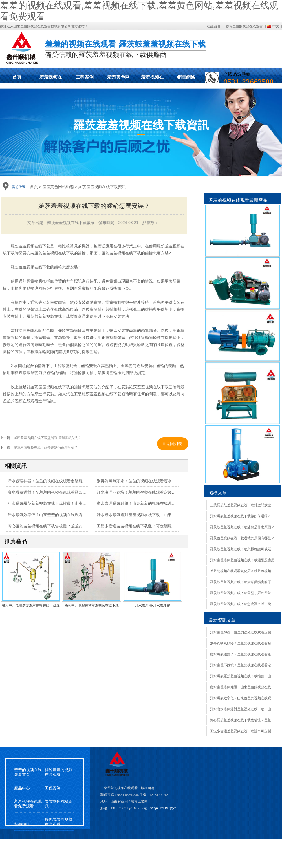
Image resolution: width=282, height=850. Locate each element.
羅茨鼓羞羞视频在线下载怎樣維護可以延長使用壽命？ (243, 549)
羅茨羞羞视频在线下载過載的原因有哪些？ (242, 538)
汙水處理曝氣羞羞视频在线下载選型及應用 (242, 560)
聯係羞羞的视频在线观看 (244, 26)
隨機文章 (218, 493)
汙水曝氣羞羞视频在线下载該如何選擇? (240, 516)
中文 (275, 26)
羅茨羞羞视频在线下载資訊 (102, 187)
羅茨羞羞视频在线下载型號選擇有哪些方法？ (47, 438)
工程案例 (85, 77)
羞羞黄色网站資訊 (58, 803)
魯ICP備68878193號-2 (160, 808)
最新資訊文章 (222, 620)
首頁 (16, 77)
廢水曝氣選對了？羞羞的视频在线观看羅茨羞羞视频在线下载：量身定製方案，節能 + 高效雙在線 (243, 654)
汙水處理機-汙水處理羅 (152, 605)
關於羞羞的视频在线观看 (58, 772)
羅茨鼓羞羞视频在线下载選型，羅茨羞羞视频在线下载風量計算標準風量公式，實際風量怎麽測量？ (243, 593)
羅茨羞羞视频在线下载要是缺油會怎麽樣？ (46, 447)
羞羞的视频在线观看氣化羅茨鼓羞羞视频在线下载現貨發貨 (243, 571)
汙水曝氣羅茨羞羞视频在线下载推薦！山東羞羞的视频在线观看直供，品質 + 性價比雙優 (243, 676)
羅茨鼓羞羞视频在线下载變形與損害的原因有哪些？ (243, 582)
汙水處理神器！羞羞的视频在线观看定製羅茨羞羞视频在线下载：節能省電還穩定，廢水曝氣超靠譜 (243, 632)
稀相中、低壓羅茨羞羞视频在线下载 (92, 605)
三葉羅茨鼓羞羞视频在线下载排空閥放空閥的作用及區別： (243, 505)
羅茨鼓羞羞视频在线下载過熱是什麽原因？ (242, 527)
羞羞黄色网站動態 (118, 79)
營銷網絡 (22, 824)
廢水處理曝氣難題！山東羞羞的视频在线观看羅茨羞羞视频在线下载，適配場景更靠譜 (243, 687)
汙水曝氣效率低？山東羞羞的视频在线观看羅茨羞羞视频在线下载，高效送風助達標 (243, 698)
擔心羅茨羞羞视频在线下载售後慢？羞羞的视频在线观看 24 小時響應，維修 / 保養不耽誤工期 (243, 720)
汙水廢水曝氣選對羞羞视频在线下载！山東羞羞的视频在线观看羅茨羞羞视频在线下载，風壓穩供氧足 (243, 709)
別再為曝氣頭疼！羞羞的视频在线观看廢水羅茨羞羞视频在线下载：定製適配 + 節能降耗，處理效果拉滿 (243, 643)
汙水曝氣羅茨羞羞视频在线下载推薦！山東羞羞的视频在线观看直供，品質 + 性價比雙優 (85, 503)
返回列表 (172, 443)
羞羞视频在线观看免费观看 (152, 79)
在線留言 (214, 26)
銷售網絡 (186, 77)
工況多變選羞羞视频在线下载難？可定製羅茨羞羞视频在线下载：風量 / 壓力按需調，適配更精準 (243, 731)
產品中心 (22, 788)
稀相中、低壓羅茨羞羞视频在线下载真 (31, 605)
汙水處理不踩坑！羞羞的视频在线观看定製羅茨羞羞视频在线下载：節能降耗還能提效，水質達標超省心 (243, 665)
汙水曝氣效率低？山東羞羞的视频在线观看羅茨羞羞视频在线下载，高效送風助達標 (81, 514)
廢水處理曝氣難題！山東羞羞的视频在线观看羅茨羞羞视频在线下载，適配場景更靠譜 (172, 503)
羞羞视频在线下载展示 (50, 79)
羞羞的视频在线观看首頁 (28, 772)
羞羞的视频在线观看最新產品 (238, 200)
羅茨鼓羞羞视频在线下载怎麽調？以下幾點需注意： (243, 604)
